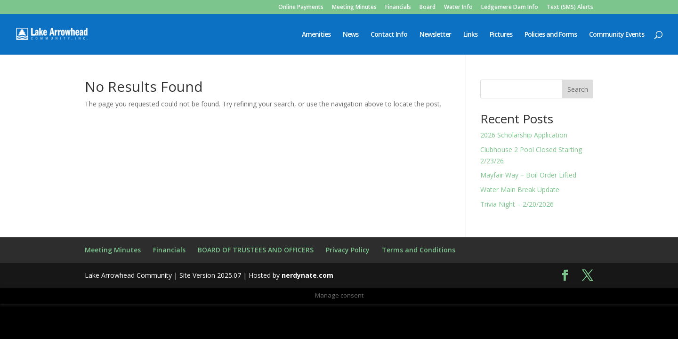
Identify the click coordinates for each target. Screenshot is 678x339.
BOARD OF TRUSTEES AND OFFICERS (256, 249)
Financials (398, 7)
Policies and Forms (551, 35)
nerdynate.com (307, 275)
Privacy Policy (348, 249)
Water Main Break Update (519, 189)
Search (577, 89)
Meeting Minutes (354, 7)
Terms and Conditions (418, 249)
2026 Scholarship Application (523, 134)
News (350, 35)
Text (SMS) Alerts (570, 7)
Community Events (616, 35)
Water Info (458, 7)
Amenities (316, 35)
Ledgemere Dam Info (509, 7)
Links (470, 35)
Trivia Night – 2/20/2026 (517, 204)
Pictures (501, 35)
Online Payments (300, 7)
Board (428, 7)
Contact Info (389, 35)
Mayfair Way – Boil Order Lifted (528, 174)
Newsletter (435, 35)
